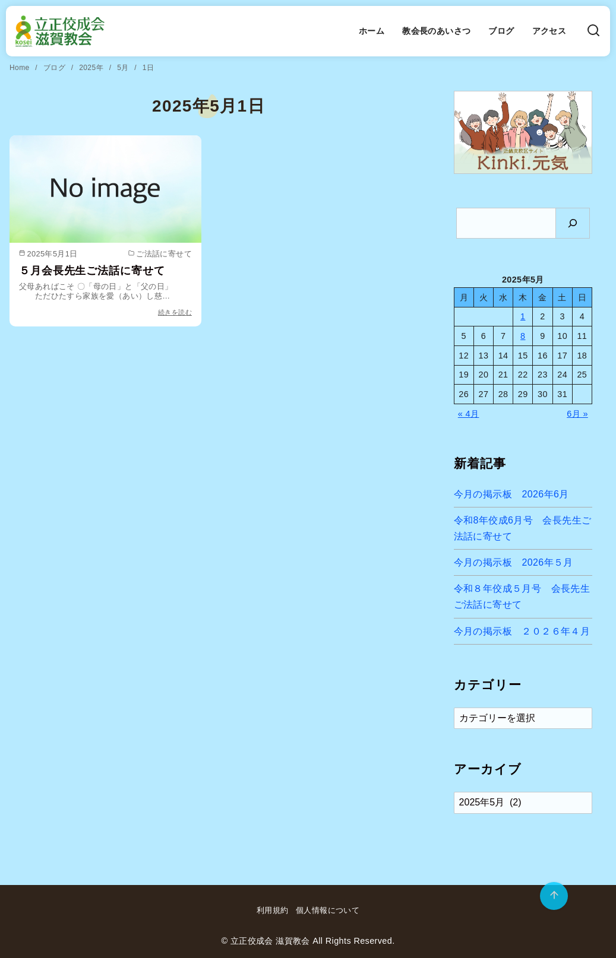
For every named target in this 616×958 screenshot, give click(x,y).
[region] (523, 132)
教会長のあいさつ (436, 31)
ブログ (501, 31)
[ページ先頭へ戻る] (554, 896)
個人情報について (327, 910)
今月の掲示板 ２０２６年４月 (522, 631)
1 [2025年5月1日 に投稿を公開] (522, 316)
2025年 (92, 68)
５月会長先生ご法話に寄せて (92, 271)
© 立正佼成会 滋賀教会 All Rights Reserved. (307, 941)
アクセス (549, 31)
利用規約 (273, 910)
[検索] (593, 31)
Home (20, 68)
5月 (124, 68)
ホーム (371, 31)
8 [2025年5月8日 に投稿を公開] (522, 336)
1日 (148, 68)
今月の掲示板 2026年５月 (513, 562)
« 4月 (468, 413)
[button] (523, 132)
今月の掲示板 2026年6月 (511, 494)
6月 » (577, 413)
